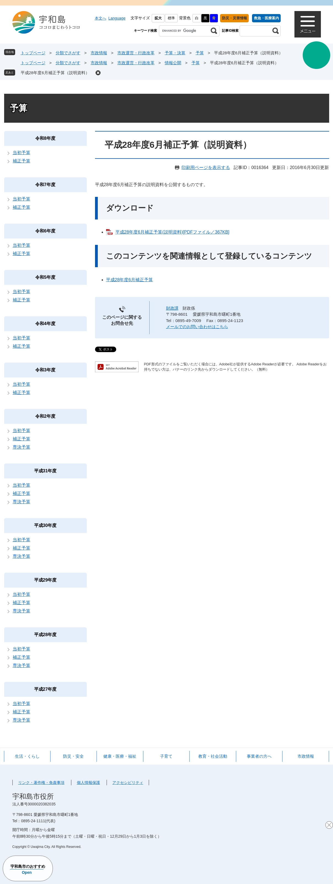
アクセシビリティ (127, 782)
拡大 (158, 18)
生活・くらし (27, 756)
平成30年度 (45, 525)
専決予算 (21, 447)
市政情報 (99, 52)
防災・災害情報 (234, 18)
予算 (200, 52)
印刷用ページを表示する (206, 167)
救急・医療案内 (266, 18)
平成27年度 (45, 689)
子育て (166, 756)
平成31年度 (45, 470)
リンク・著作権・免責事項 (41, 782)
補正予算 (21, 161)
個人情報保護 (88, 782)
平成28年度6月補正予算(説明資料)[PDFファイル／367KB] (172, 232)
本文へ (100, 18)
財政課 (172, 308)
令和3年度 (45, 370)
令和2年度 (45, 416)
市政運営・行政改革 (136, 52)
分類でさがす (68, 52)
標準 (171, 18)
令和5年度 (45, 277)
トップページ (33, 52)
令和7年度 (45, 184)
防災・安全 (73, 756)
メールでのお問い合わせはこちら (197, 326)
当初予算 (21, 152)
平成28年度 (45, 634)
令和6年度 (45, 231)
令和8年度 (45, 138)
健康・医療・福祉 (119, 756)
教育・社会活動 (212, 756)
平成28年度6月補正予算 (129, 279)
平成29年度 (45, 580)
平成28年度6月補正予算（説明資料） (55, 72)
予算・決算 (175, 52)
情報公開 (173, 62)
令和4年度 (45, 323)
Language (116, 18)
